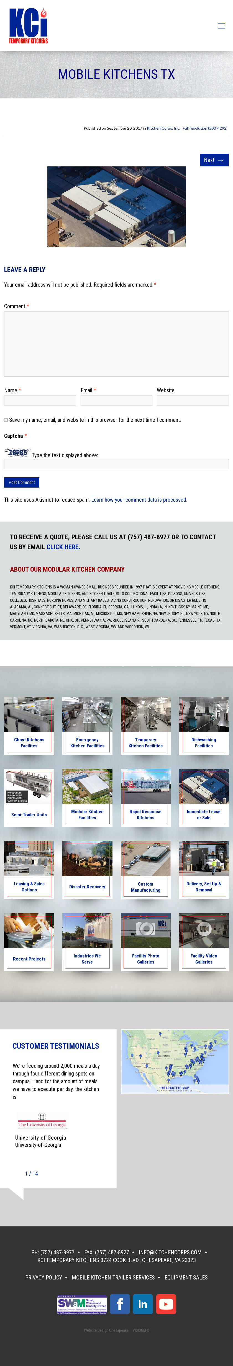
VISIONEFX (141, 1330)
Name (12, 390)
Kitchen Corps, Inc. (163, 128)
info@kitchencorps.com (170, 1252)
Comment (16, 306)
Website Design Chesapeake (106, 1330)
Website (166, 390)
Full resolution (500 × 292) (205, 128)
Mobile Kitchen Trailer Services (113, 1277)
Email (88, 390)
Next (214, 160)
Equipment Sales (186, 1277)
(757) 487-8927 (112, 1252)
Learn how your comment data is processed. (139, 499)
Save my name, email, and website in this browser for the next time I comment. (95, 420)
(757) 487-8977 (57, 1252)
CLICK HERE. (63, 547)
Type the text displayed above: (65, 455)
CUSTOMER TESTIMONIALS (55, 1046)
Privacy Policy (43, 1277)
